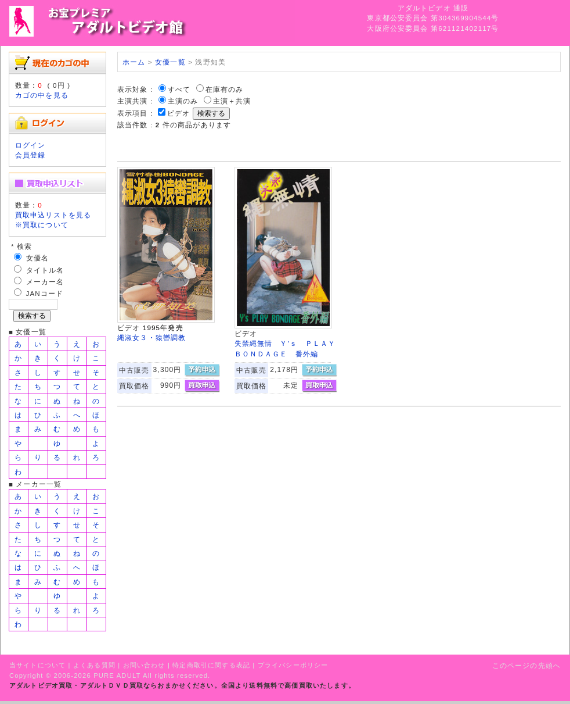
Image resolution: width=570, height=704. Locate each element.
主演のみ (183, 101)
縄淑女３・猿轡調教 (151, 337)
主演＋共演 (232, 101)
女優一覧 (170, 62)
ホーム (133, 62)
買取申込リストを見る (53, 215)
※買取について (41, 224)
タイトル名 (45, 270)
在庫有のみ (224, 89)
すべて (179, 89)
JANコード (45, 293)
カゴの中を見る (41, 95)
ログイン (30, 145)
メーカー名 (45, 281)
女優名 (37, 258)
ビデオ (178, 113)
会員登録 (30, 155)
